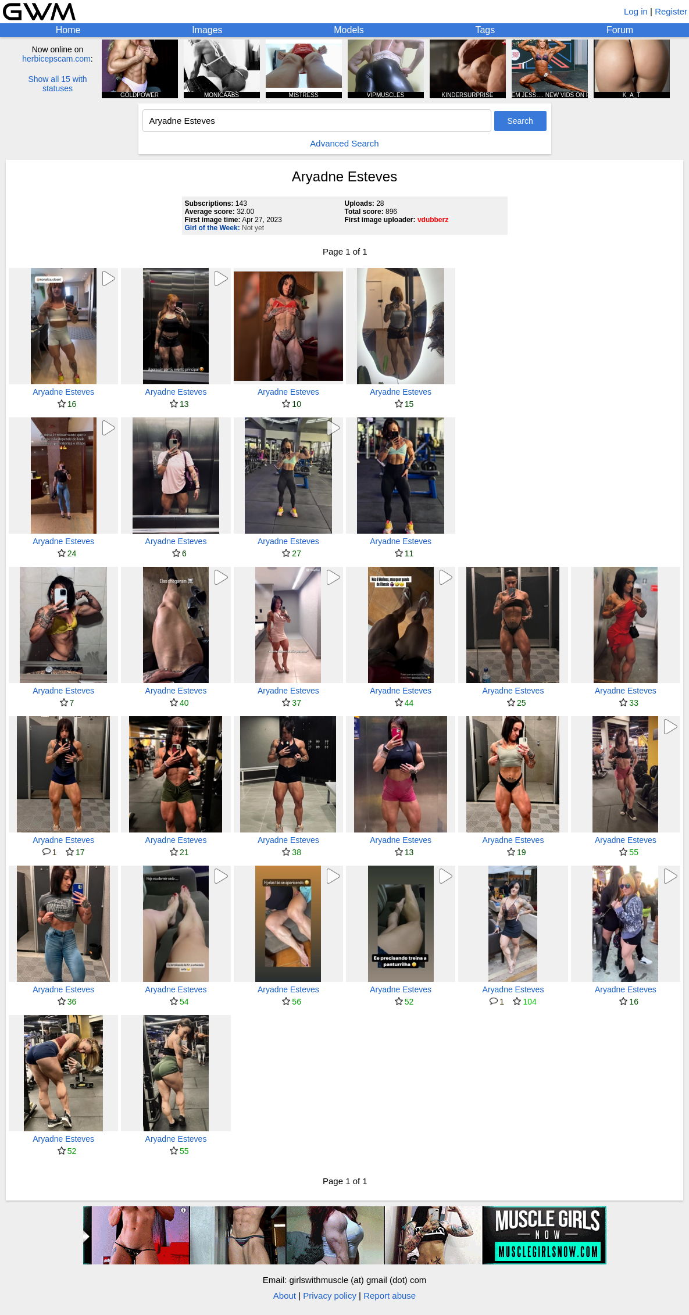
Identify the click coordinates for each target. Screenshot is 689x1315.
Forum (619, 30)
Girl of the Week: (212, 228)
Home (68, 30)
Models (349, 30)
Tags (485, 30)
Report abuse (389, 1295)
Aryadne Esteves (63, 391)
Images (207, 30)
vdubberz (432, 220)
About (284, 1295)
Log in (636, 11)
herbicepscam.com (56, 58)
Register (671, 11)
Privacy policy (329, 1295)
